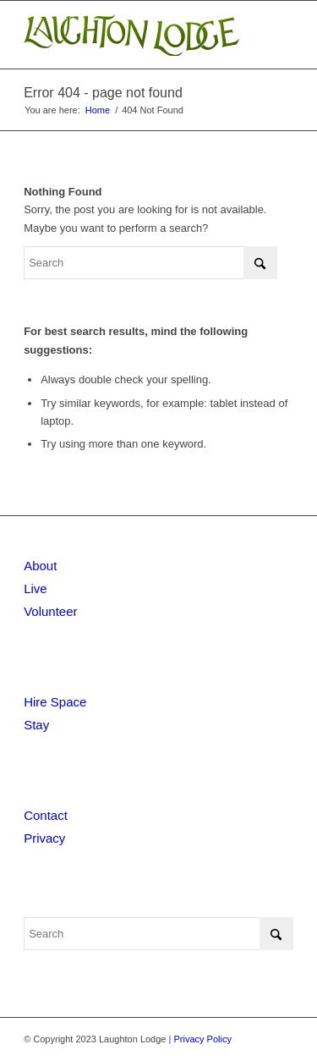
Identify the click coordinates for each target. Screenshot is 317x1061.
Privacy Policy (202, 1039)
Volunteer (50, 611)
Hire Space (55, 702)
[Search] (150, 262)
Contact (46, 815)
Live (35, 588)
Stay (36, 724)
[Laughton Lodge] (131, 35)
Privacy (44, 838)
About (40, 565)
